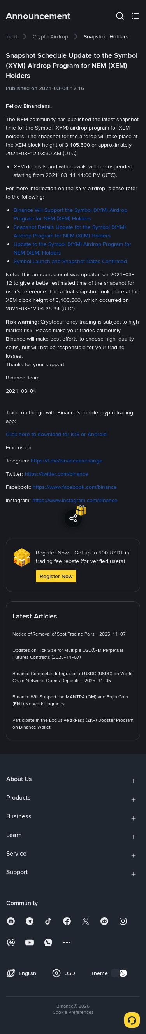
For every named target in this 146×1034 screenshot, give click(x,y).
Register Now (56, 576)
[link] (50, 36)
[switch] (119, 973)
